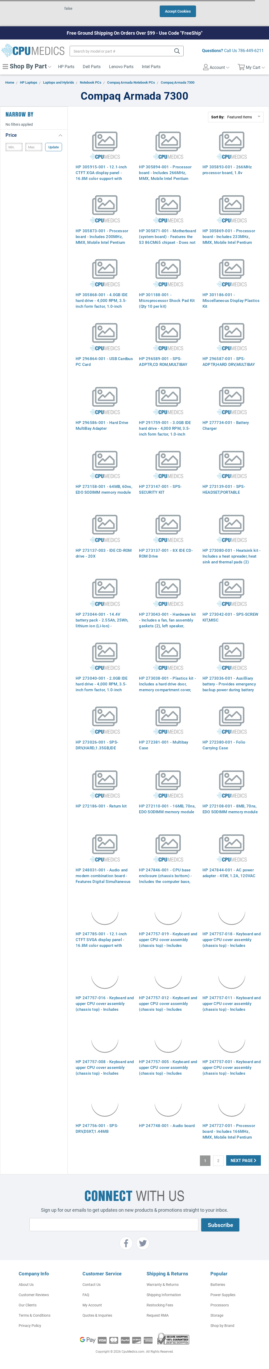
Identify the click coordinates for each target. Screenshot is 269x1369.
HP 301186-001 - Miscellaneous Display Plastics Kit (231, 300)
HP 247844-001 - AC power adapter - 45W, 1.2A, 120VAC (229, 872)
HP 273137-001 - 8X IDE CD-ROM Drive (166, 553)
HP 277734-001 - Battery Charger (226, 425)
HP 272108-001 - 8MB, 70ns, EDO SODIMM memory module (230, 808)
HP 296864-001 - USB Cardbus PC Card (104, 361)
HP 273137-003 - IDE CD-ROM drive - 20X (104, 553)
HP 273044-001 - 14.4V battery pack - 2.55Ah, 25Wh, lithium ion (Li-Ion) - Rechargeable (102, 623)
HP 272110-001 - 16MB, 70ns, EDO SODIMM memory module (167, 808)
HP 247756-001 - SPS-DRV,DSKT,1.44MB (97, 1128)
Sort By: (217, 116)
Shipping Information (164, 1294)
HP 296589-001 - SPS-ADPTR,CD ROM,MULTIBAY (163, 361)
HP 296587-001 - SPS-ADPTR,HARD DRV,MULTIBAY (229, 361)
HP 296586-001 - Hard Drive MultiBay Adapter (102, 425)
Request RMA (158, 1315)
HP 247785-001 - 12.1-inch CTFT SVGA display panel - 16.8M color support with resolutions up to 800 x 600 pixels (101, 945)
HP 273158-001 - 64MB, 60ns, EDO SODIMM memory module (104, 489)
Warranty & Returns (163, 1284)
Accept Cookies (178, 11)
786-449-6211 (251, 50)
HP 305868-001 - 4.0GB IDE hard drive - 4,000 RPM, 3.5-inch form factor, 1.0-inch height (101, 303)
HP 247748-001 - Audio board (167, 1125)
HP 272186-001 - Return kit (101, 806)
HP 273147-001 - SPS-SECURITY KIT (160, 489)
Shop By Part (27, 66)
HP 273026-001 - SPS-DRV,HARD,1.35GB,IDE (97, 744)
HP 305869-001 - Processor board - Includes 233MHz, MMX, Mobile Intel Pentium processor (229, 239)
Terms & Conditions (34, 1315)
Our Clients (28, 1304)
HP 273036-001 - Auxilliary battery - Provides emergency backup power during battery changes (229, 686)
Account (216, 67)
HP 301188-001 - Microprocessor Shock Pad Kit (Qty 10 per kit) (167, 300)
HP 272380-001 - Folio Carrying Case (224, 744)
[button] (34, 134)
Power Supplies (222, 1294)
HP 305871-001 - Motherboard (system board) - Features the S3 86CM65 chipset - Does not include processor (167, 239)
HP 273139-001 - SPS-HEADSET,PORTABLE (224, 489)
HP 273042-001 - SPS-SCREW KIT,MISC (230, 617)
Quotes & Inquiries (97, 1315)
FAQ (85, 1294)
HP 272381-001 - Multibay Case (163, 744)
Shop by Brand (222, 1325)
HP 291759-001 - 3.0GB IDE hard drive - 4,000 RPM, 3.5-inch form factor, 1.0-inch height (165, 431)
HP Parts (66, 66)
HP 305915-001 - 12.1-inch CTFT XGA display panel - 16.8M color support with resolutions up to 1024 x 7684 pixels (104, 178)
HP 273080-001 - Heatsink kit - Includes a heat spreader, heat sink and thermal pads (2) (232, 556)
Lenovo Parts (121, 66)
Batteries (217, 1284)
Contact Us (91, 1284)
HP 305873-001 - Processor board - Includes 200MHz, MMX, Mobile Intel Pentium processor (102, 239)
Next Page (243, 1160)
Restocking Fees (160, 1304)
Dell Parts (92, 66)
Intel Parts (151, 66)
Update (53, 147)
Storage (216, 1315)
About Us (26, 1284)
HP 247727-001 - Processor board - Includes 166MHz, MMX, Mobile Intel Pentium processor (229, 1134)
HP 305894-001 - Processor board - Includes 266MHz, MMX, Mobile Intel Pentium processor (165, 175)
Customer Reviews (34, 1294)
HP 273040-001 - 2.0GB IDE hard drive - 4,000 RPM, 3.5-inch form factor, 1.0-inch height (101, 686)
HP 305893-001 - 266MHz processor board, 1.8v (227, 169)
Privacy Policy (30, 1325)
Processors (219, 1304)
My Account (92, 1304)
